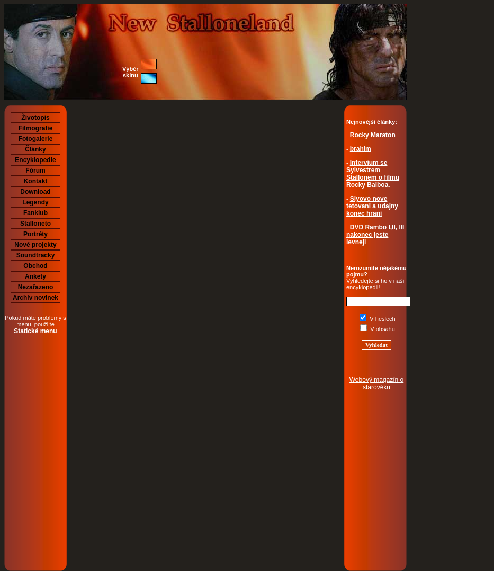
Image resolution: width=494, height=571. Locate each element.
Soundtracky (35, 255)
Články (35, 149)
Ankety (35, 276)
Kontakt (36, 181)
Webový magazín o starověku (376, 383)
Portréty (35, 234)
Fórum (35, 170)
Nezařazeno (35, 287)
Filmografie (36, 128)
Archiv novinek (35, 297)
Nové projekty (35, 244)
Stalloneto (35, 223)
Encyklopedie (35, 160)
